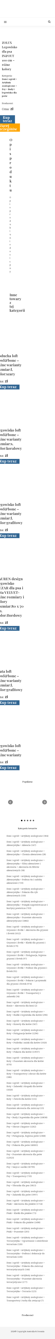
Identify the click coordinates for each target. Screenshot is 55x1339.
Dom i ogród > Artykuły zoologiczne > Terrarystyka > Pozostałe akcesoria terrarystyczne (26, 1278)
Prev (10, 802)
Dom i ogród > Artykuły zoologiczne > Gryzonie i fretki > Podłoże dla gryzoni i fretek (27, 967)
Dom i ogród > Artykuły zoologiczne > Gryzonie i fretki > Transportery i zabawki (26, 993)
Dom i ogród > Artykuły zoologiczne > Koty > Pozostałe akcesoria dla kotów (26, 1061)
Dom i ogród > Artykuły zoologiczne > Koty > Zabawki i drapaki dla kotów (26, 1086)
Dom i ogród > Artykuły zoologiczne (27, 836)
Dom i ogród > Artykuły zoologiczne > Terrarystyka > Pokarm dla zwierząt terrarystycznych (26, 1266)
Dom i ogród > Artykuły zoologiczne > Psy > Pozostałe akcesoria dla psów (26, 1154)
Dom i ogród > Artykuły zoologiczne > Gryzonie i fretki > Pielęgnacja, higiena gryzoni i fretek (26, 955)
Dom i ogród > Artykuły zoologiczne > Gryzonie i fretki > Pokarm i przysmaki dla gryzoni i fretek (26, 980)
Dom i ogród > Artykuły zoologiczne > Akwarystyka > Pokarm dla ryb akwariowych (26, 892)
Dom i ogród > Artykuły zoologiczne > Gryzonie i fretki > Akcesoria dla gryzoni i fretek (27, 930)
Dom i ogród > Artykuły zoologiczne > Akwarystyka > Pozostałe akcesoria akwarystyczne (26, 917)
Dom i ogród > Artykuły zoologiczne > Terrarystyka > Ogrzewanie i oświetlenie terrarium (27, 1240)
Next (44, 802)
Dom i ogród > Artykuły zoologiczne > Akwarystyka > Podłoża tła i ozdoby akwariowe (26, 879)
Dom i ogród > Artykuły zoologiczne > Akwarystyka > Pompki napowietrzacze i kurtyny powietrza (27, 904)
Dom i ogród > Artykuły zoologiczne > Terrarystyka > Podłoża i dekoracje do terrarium (26, 1253)
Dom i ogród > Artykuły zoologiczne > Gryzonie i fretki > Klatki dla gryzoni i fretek (26, 942)
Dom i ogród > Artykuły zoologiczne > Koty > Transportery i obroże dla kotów (26, 1073)
